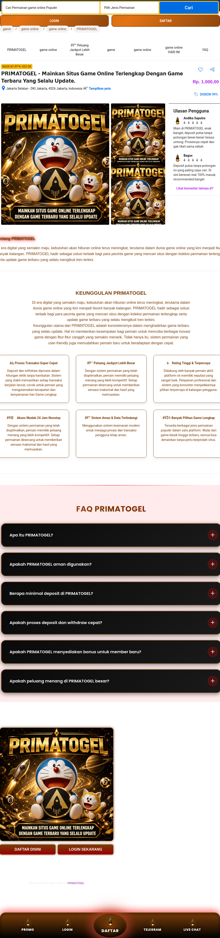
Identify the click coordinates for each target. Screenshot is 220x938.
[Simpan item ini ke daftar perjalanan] (200, 69)
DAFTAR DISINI (28, 849)
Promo (28, 925)
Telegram (152, 925)
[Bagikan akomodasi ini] (212, 69)
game (7, 29)
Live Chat (192, 925)
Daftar (109, 925)
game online (30, 29)
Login (67, 925)
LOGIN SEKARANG (85, 849)
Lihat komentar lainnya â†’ (195, 188)
